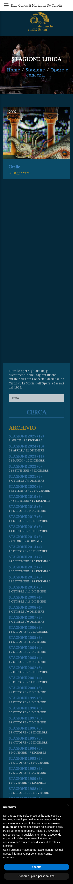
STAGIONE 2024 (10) (26, 598)
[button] (68, 804)
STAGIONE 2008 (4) (25, 760)
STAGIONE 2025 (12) (26, 588)
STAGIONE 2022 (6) (25, 619)
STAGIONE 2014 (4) (25, 699)
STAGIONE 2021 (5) (25, 629)
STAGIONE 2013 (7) (25, 709)
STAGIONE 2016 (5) (25, 679)
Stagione (35, 69)
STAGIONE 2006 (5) (25, 780)
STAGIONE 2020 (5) (25, 639)
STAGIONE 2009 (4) (25, 749)
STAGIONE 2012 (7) (25, 719)
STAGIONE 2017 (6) (25, 669)
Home (13, 69)
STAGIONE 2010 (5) (25, 739)
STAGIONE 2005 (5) (25, 790)
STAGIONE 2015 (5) (25, 689)
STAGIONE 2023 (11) (26, 608)
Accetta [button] (36, 867)
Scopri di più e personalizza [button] (36, 876)
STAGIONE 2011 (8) (25, 729)
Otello (14, 172)
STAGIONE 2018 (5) (25, 659)
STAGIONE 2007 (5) (25, 770)
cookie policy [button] (55, 826)
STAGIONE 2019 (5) (25, 649)
